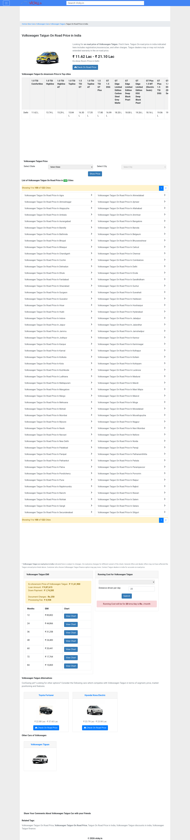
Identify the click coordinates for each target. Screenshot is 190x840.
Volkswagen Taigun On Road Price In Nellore (131, 434)
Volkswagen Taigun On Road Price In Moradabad (131, 408)
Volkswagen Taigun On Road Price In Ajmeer (131, 201)
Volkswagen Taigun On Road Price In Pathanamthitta (131, 454)
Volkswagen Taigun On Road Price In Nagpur (131, 421)
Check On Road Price (85, 67)
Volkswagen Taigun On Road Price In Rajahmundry (58, 486)
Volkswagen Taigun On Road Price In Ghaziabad (58, 285)
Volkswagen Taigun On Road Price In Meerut (131, 395)
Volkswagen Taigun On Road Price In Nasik (58, 428)
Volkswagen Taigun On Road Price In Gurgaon (58, 292)
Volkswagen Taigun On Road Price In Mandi (131, 383)
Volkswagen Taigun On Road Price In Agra (58, 195)
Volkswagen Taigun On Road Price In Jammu (58, 331)
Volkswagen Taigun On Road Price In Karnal (58, 350)
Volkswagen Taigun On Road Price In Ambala (58, 214)
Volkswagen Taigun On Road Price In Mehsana (58, 402)
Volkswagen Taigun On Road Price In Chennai (131, 253)
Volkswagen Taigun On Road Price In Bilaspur (58, 247)
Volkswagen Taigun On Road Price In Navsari (58, 434)
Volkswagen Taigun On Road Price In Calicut (131, 247)
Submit (126, 596)
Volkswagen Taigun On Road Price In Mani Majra (131, 389)
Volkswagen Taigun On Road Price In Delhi (131, 266)
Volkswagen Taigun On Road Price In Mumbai (58, 415)
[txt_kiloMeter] (142, 588)
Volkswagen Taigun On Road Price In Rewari (131, 492)
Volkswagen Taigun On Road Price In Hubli (58, 311)
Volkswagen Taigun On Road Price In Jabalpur (131, 318)
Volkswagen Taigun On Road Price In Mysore (58, 421)
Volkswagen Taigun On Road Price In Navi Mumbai (131, 428)
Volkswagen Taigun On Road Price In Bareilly (58, 227)
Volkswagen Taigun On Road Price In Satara (131, 505)
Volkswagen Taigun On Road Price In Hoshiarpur (131, 305)
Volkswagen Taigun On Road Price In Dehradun (58, 266)
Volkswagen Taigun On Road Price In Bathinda (58, 234)
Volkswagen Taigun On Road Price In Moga (131, 402)
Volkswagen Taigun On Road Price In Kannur (131, 337)
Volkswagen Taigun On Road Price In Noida (131, 441)
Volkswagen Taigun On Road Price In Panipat (58, 454)
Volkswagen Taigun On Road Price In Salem (131, 499)
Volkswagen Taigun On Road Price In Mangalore (58, 389)
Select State (29, 166)
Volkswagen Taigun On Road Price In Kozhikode (58, 370)
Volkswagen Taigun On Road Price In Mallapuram (58, 383)
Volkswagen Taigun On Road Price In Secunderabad (58, 512)
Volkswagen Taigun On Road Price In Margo (58, 395)
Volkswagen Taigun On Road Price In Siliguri (131, 512)
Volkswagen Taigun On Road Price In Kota (58, 363)
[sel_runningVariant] (127, 582)
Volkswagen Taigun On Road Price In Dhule (58, 273)
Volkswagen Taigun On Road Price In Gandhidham (131, 279)
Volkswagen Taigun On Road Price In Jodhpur (58, 337)
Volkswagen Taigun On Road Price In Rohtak (58, 499)
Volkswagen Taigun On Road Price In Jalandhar (131, 324)
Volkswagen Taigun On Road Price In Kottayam (131, 363)
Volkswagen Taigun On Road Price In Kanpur (58, 344)
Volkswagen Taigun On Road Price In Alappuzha (58, 208)
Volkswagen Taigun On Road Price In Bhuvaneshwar (131, 240)
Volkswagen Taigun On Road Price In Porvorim (131, 473)
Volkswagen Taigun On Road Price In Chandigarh (58, 253)
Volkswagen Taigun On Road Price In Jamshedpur (131, 331)
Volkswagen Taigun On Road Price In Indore (58, 318)
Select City (102, 166)
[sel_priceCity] (143, 167)
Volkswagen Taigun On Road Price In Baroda (131, 227)
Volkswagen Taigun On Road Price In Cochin (58, 260)
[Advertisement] (95, 139)
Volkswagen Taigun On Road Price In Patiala (131, 460)
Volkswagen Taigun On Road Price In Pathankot (58, 460)
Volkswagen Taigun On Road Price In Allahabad (131, 208)
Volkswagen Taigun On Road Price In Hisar (58, 305)
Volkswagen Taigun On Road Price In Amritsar (131, 214)
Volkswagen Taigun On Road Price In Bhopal (58, 240)
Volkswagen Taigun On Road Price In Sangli (58, 505)
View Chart (71, 616)
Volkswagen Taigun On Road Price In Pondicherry (58, 473)
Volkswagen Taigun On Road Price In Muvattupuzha (131, 415)
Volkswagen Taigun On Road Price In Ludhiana (58, 376)
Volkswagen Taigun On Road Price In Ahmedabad (131, 195)
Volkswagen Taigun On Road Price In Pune (58, 480)
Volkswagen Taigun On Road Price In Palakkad (58, 447)
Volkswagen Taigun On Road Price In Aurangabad (58, 221)
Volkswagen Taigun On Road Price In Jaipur (58, 324)
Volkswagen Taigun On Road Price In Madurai (131, 376)
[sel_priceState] (70, 167)
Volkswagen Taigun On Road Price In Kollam (131, 357)
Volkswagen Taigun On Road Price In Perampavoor (131, 467)
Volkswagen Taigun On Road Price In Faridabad (58, 279)
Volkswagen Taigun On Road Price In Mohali (58, 408)
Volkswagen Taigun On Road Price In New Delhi (58, 441)
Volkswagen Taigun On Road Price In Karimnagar (131, 344)
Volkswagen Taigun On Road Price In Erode (131, 273)
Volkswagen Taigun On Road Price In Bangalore (131, 221)
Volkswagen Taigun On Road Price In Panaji (131, 447)
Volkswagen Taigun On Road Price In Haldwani (131, 298)
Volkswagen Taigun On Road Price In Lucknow (131, 370)
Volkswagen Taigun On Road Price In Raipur (131, 480)
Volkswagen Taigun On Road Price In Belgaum (131, 234)
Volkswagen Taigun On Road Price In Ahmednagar (58, 201)
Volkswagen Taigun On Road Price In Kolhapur (131, 350)
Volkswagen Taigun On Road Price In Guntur (131, 285)
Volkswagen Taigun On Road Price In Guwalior (58, 298)
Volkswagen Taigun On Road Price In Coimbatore (131, 260)
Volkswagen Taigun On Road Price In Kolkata (58, 357)
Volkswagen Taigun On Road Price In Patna (58, 467)
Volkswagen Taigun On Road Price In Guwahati (131, 292)
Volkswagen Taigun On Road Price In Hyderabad (131, 311)
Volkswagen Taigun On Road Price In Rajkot (131, 486)
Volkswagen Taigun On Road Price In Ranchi (58, 492)
